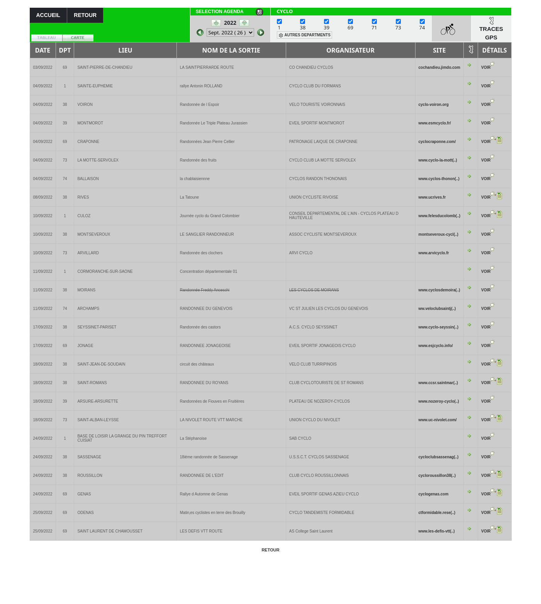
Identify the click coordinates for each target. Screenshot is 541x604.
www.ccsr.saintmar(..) (438, 383)
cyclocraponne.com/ (437, 142)
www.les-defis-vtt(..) (437, 531)
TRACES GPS (491, 33)
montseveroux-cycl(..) (438, 234)
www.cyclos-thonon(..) (439, 179)
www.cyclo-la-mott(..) (438, 160)
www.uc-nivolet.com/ (438, 420)
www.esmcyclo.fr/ (435, 123)
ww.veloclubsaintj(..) (437, 308)
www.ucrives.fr (432, 197)
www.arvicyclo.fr (434, 253)
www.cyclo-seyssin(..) (439, 327)
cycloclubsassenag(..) (439, 457)
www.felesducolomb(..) (440, 216)
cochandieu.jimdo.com (439, 67)
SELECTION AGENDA (220, 11)
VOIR (485, 67)
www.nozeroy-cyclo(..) (439, 401)
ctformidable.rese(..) (437, 512)
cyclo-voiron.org (434, 104)
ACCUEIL (48, 15)
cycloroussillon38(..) (437, 475)
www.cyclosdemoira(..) (439, 290)
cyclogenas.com (434, 494)
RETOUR (85, 15)
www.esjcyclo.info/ (436, 346)
